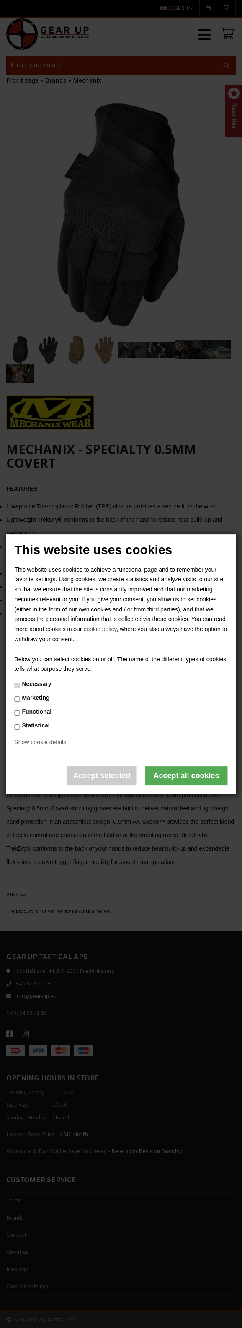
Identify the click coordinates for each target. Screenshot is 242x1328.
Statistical (35, 725)
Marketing (35, 697)
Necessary (36, 684)
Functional (36, 711)
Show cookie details (40, 742)
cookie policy (99, 629)
